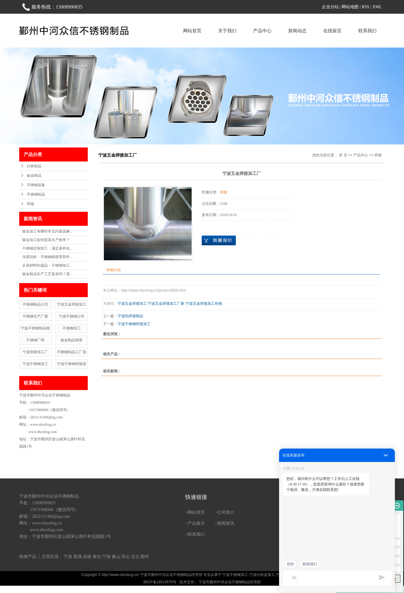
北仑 (135, 556)
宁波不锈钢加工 (35, 364)
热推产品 (27, 556)
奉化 (97, 556)
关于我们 (227, 30)
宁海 (106, 556)
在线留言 (332, 30)
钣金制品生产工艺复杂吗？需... (47, 274)
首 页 (343, 155)
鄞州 (144, 556)
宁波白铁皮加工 (262, 575)
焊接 (30, 204)
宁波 (68, 556)
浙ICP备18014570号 (159, 582)
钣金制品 (34, 175)
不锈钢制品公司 (35, 304)
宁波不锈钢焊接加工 (134, 324)
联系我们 (367, 30)
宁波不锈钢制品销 (35, 328)
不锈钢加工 (71, 328)
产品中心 (262, 30)
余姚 (87, 556)
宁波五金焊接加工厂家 (166, 303)
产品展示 (196, 523)
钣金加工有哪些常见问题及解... (47, 231)
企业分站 (330, 7)
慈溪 (77, 556)
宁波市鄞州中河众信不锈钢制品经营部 (229, 582)
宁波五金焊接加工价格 (204, 303)
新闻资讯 (225, 523)
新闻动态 (297, 30)
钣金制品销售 (72, 340)
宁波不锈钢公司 (71, 316)
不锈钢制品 (36, 194)
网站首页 (192, 30)
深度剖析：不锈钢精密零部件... (47, 257)
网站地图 (350, 7)
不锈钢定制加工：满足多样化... (47, 248)
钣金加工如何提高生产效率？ (46, 240)
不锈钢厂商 (35, 340)
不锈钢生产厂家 (35, 316)
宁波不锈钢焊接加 (71, 364)
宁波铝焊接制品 (130, 316)
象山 (116, 556)
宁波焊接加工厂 (35, 352)
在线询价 (219, 240)
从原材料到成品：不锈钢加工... (47, 265)
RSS (365, 7)
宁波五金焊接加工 (71, 304)
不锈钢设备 (36, 185)
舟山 (125, 556)
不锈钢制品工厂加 (71, 352)
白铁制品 (34, 166)
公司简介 (225, 512)
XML (377, 7)
